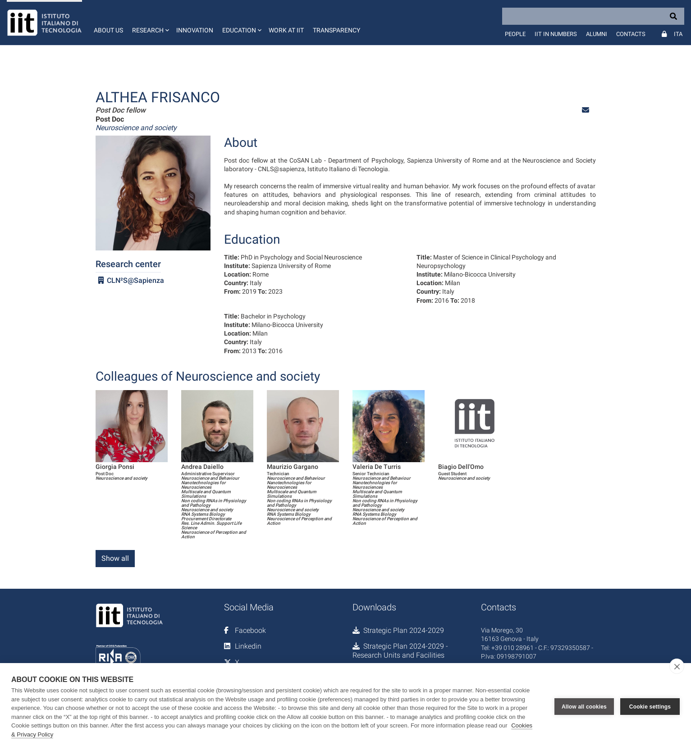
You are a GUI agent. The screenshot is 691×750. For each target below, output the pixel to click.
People (515, 34)
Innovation (194, 30)
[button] (150, 22)
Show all (115, 558)
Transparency (336, 30)
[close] (676, 666)
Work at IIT (286, 30)
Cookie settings (650, 707)
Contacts (630, 34)
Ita (678, 34)
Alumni (596, 34)
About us (108, 30)
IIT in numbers (556, 34)
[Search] (593, 16)
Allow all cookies (584, 707)
